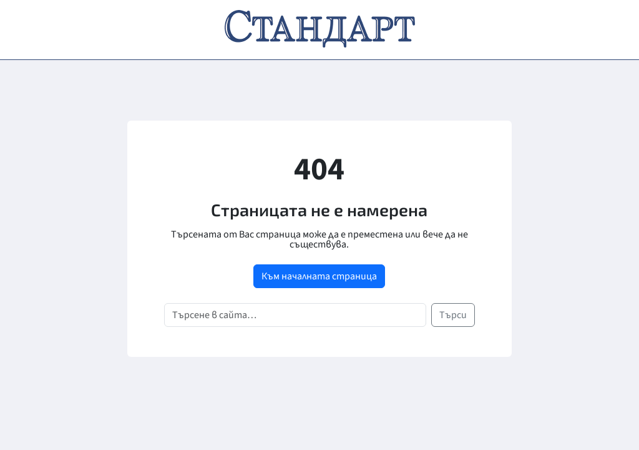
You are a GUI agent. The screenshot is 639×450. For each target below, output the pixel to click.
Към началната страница (319, 276)
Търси (453, 315)
